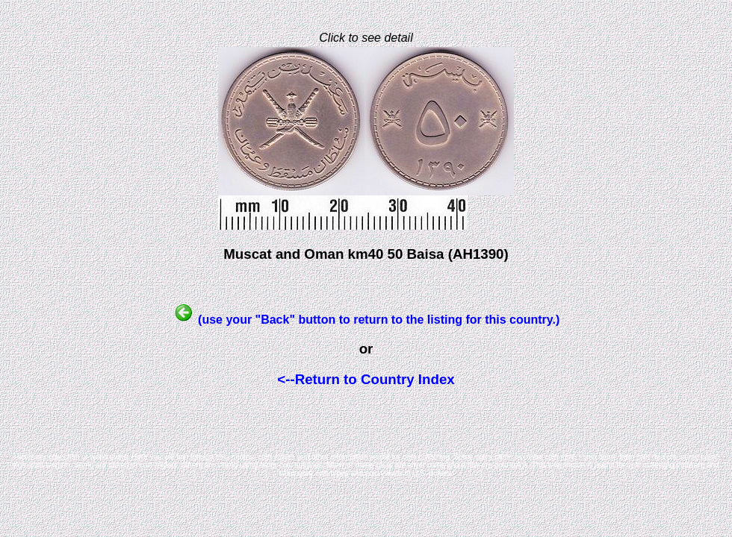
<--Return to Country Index (365, 379)
